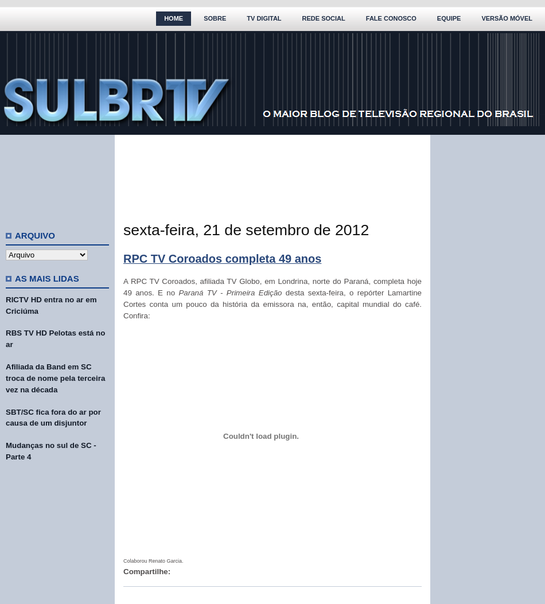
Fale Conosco (391, 18)
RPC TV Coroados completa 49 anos (222, 258)
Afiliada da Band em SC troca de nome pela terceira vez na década (55, 378)
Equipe (449, 18)
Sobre (215, 18)
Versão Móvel (506, 18)
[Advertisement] (57, 178)
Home (173, 18)
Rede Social (323, 18)
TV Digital (264, 18)
